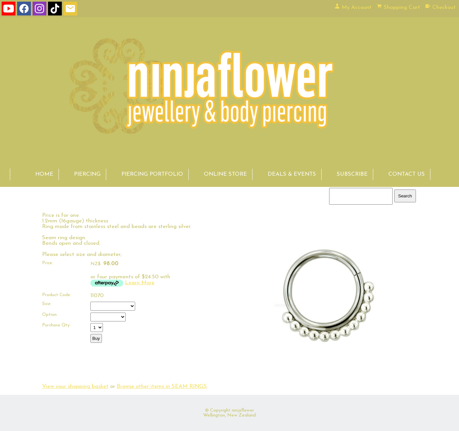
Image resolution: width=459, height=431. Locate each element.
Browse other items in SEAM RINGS (162, 386)
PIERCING (87, 174)
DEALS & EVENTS (292, 174)
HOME (44, 174)
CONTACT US (406, 174)
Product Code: (56, 295)
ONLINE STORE (225, 174)
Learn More (140, 283)
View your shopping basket (75, 386)
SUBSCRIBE (352, 174)
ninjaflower (243, 410)
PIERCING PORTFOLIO (152, 174)
